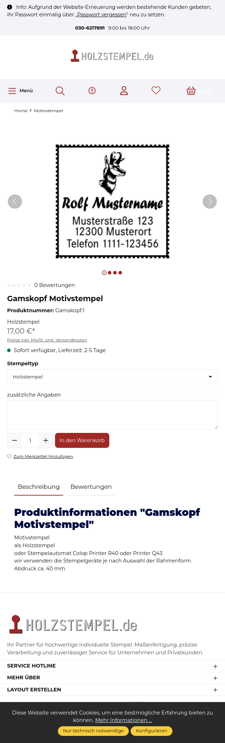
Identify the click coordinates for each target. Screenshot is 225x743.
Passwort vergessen (102, 14)
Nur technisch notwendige (93, 730)
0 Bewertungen (54, 285)
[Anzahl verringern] (14, 440)
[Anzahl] (30, 440)
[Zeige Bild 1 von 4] (104, 273)
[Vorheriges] (15, 202)
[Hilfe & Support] (92, 91)
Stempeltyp (22, 363)
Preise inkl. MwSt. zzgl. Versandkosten (47, 339)
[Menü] (20, 91)
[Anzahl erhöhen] (46, 440)
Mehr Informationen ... (123, 720)
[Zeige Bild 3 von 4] (115, 273)
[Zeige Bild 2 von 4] (109, 273)
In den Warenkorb (82, 440)
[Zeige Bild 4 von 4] (120, 273)
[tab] (38, 487)
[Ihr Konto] (124, 91)
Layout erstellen (34, 689)
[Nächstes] (210, 202)
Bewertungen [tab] (91, 486)
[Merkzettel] (156, 91)
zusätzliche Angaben (34, 395)
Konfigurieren (151, 730)
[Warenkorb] (200, 91)
